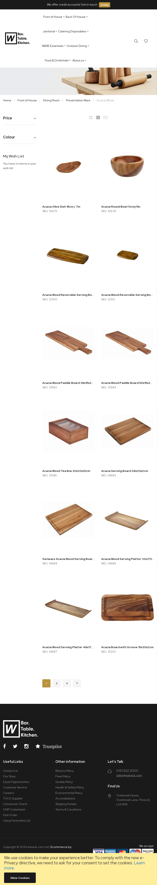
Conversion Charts (15, 804)
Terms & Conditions (68, 809)
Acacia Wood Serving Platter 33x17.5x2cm (127, 559)
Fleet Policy (62, 776)
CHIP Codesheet (14, 809)
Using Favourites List (16, 820)
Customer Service (15, 787)
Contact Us (10, 771)
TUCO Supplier (13, 798)
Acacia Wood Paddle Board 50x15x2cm (127, 383)
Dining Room (51, 100)
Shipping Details (65, 804)
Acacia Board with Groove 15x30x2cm (127, 647)
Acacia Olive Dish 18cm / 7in (61, 206)
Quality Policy (64, 782)
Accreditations (65, 798)
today (104, 5)
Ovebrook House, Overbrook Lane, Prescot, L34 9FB (133, 799)
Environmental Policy (68, 793)
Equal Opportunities (16, 782)
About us (78, 60)
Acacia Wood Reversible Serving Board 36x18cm (68, 295)
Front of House (27, 100)
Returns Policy (64, 771)
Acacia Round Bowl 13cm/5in (120, 206)
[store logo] (18, 38)
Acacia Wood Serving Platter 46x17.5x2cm (68, 647)
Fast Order (10, 815)
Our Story (9, 776)
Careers (8, 793)
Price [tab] (7, 118)
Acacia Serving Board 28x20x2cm (124, 471)
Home (7, 100)
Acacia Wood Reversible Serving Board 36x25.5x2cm (127, 295)
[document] (78, 869)
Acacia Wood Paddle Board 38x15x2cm (68, 383)
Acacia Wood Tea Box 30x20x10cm (66, 471)
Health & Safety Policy (69, 787)
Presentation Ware (78, 100)
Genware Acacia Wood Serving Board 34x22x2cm (68, 559)
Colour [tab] (9, 137)
